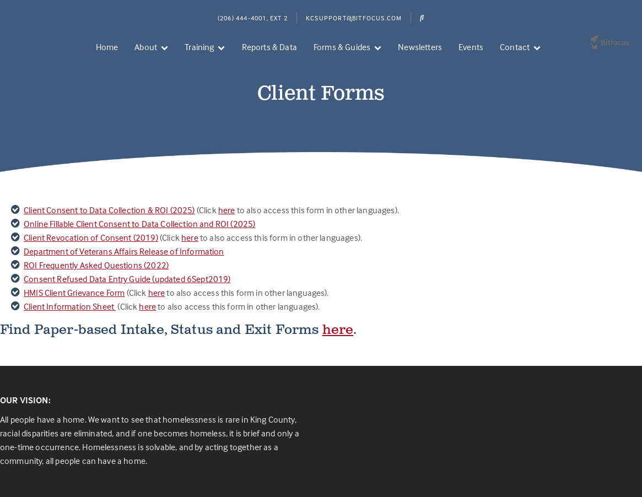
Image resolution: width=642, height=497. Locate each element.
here (226, 209)
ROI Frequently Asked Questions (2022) (96, 265)
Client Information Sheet (70, 306)
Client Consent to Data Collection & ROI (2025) (109, 209)
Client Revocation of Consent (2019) (91, 237)
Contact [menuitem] (515, 46)
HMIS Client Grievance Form (74, 292)
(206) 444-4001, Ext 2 (253, 18)
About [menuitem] (145, 46)
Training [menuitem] (199, 46)
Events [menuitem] (470, 46)
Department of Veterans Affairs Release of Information (124, 251)
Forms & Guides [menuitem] (342, 46)
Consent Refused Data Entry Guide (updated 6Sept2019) (127, 278)
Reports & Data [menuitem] (269, 46)
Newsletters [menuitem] (420, 46)
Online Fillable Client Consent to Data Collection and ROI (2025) (139, 223)
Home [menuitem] (107, 46)
